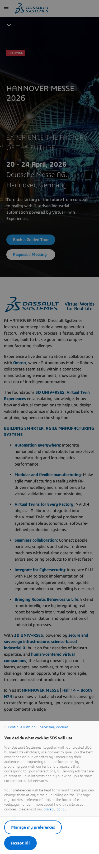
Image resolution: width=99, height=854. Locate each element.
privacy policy (55, 809)
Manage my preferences (33, 827)
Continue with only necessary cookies (38, 727)
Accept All (20, 843)
